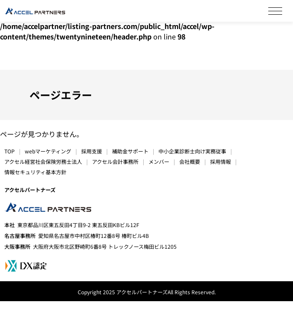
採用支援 (91, 151)
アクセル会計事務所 (115, 161)
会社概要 (189, 161)
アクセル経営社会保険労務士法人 (43, 161)
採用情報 (220, 161)
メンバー (158, 161)
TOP (9, 151)
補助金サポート (130, 151)
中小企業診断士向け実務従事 (192, 151)
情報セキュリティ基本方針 (35, 172)
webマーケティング (48, 151)
